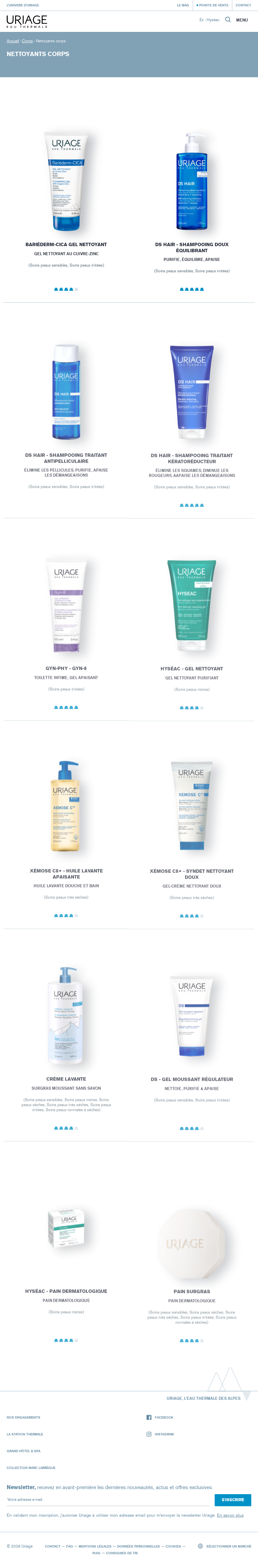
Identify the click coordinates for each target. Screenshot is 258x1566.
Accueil (13, 41)
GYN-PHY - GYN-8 (66, 675)
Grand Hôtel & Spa (23, 1451)
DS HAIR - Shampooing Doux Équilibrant (192, 251)
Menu (242, 20)
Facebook (159, 1417)
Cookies (173, 1546)
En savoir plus (230, 1515)
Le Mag (183, 5)
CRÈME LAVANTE (66, 1086)
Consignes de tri (122, 1553)
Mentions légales (95, 1546)
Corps (27, 41)
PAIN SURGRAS (192, 1298)
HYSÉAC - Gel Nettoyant (192, 676)
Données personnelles (138, 1546)
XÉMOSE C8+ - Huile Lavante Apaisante (66, 880)
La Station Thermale (25, 1434)
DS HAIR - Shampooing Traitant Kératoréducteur (192, 465)
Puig (96, 1553)
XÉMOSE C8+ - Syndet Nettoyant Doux (192, 881)
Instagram (160, 1434)
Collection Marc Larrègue (31, 1468)
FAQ (69, 1546)
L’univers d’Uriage (23, 5)
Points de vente (213, 5)
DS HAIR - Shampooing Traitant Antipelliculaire (66, 465)
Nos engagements (23, 1417)
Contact (243, 5)
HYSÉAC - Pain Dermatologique (66, 1298)
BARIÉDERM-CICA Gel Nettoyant (66, 246)
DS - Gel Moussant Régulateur (192, 1086)
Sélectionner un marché (225, 1546)
